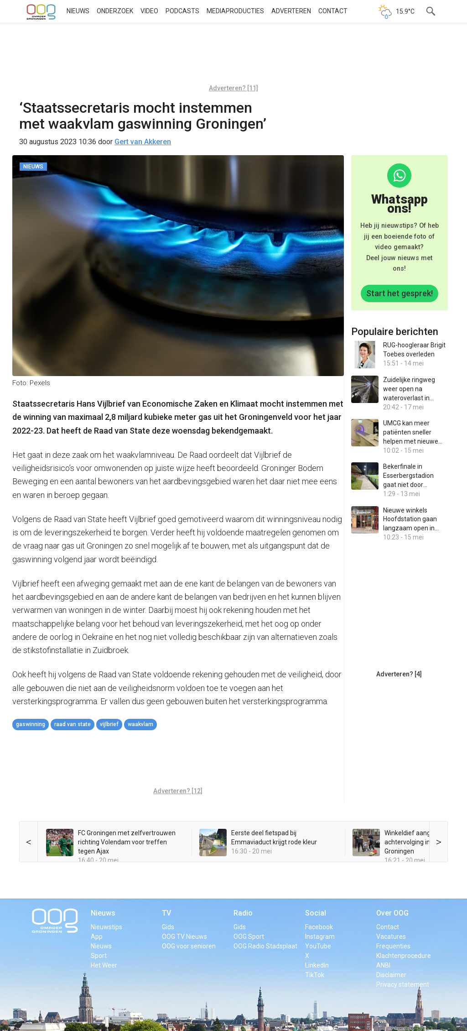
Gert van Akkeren (142, 141)
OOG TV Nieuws (184, 936)
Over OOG (392, 913)
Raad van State (72, 724)
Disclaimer (391, 975)
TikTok (314, 975)
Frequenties (393, 946)
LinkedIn (317, 965)
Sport (99, 955)
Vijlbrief (109, 724)
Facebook (319, 927)
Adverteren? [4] (399, 674)
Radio (243, 913)
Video (149, 11)
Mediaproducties (235, 11)
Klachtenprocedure (403, 955)
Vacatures (391, 936)
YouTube (318, 946)
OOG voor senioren (189, 946)
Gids (168, 927)
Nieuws (78, 11)
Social (315, 913)
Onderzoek (115, 11)
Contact (333, 11)
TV (166, 913)
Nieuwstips (106, 927)
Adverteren (291, 11)
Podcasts (182, 11)
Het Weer (104, 965)
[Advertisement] (233, 57)
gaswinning (30, 724)
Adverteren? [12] (177, 791)
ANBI (383, 965)
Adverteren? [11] (233, 88)
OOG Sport (249, 936)
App (97, 936)
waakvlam (140, 724)
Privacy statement (402, 984)
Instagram (320, 936)
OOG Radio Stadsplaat (265, 946)
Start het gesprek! (399, 293)
